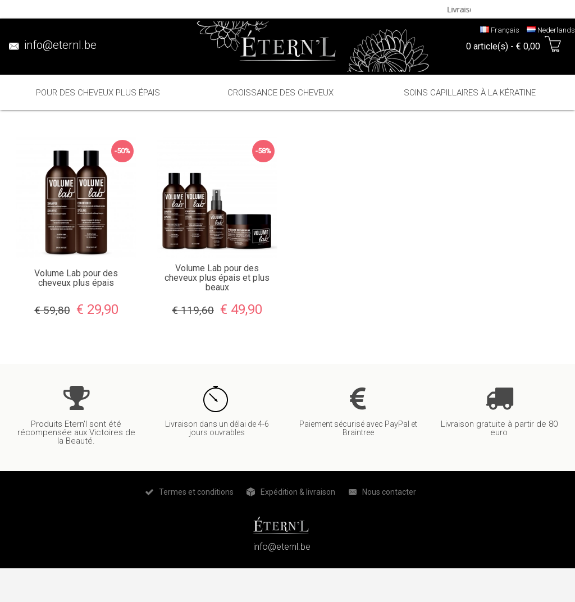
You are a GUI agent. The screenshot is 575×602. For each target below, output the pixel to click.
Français (499, 30)
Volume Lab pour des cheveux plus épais (76, 278)
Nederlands (551, 30)
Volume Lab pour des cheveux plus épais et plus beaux (217, 278)
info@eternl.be (60, 45)
